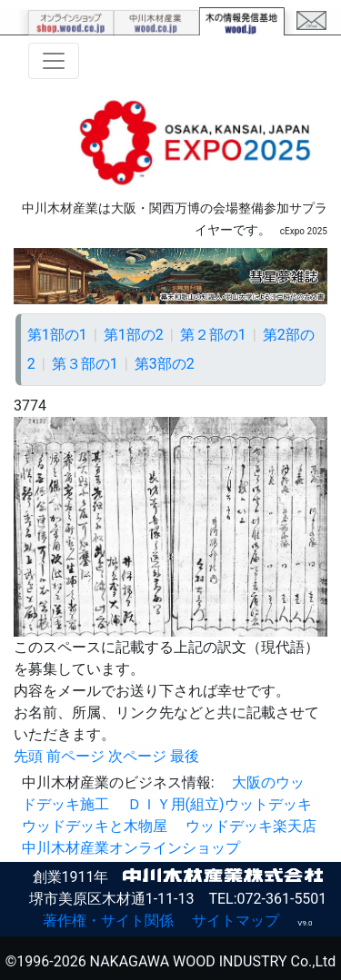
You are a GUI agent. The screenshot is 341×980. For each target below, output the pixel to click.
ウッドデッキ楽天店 (251, 826)
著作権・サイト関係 (108, 920)
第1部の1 (57, 334)
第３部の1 (85, 363)
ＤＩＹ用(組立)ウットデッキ (219, 804)
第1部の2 (134, 334)
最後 (184, 756)
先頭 (28, 756)
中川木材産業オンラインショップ (131, 847)
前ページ (75, 756)
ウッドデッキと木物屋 (94, 826)
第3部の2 (165, 363)
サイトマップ (235, 920)
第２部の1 (213, 334)
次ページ (137, 756)
